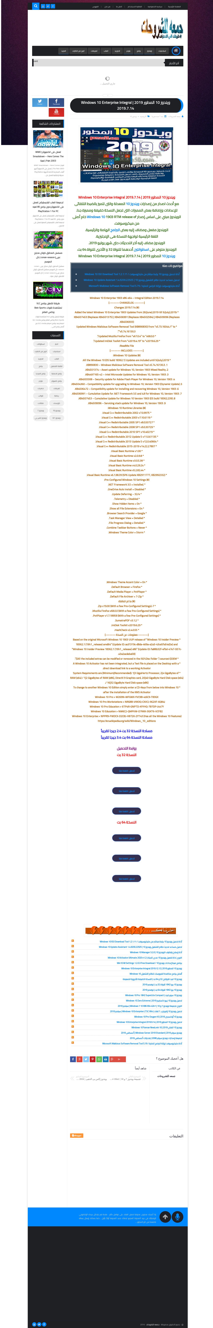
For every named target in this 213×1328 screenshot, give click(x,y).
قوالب (39, 395)
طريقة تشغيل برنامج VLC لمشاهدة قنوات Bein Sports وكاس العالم (47, 307)
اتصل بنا (118, 6)
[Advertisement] (84, 27)
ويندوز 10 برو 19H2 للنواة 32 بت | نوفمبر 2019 (161, 984)
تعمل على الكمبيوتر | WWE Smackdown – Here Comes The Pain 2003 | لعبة (47, 156)
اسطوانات (39, 344)
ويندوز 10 (132, 116)
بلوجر (127, 51)
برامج (137, 51)
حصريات (39, 388)
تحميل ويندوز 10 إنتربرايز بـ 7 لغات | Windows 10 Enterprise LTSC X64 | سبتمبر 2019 (145, 1011)
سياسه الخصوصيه (154, 6)
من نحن (106, 6)
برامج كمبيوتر (55, 381)
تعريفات (93, 51)
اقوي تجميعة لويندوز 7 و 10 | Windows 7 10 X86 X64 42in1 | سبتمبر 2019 (149, 1006)
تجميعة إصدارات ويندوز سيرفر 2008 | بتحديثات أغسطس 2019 (155, 1038)
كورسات (55, 403)
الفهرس (94, 6)
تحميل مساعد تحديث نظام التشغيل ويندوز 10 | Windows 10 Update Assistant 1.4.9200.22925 (130, 280)
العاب (105, 51)
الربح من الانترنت (77, 51)
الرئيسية (142, 116)
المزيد (62, 51)
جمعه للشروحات (151, 1324)
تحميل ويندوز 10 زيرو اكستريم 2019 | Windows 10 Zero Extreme (153, 1001)
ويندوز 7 (39, 410)
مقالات (39, 403)
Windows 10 (95, 217)
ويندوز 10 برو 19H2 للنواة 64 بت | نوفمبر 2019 (161, 990)
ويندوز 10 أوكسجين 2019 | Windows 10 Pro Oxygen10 (157, 1017)
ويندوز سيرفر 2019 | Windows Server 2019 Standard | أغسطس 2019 (150, 1033)
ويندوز (148, 51)
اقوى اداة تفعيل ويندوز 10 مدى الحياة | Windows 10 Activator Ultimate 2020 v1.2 (144, 958)
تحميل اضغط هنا (125, 771)
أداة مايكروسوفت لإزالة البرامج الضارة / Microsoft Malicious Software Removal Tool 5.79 (133, 286)
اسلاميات (161, 51)
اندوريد (116, 51)
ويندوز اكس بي (40, 418)
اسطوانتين (140, 249)
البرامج (114, 230)
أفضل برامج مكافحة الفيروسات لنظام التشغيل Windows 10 (154, 974)
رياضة (55, 395)
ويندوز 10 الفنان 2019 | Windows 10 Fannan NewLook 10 (155, 1027)
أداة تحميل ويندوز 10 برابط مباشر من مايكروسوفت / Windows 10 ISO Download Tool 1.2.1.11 (130, 274)
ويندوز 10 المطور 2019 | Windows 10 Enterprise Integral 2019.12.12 (150, 968)
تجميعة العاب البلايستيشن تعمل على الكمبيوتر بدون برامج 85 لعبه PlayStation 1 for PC (47, 206)
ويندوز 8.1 (55, 418)
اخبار (55, 344)
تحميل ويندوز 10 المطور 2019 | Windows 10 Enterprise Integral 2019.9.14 (148, 1022)
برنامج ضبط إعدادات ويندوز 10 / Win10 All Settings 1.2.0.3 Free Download (148, 963)
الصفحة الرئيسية (173, 6)
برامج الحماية (55, 373)
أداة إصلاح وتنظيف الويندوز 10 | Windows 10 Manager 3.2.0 (155, 952)
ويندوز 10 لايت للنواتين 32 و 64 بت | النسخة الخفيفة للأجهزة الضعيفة (151, 979)
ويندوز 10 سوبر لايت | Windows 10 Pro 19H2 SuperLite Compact (152, 995)
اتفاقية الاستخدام (134, 6)
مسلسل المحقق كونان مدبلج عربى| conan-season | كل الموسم (47, 257)
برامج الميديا (39, 373)
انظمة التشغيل (55, 366)
